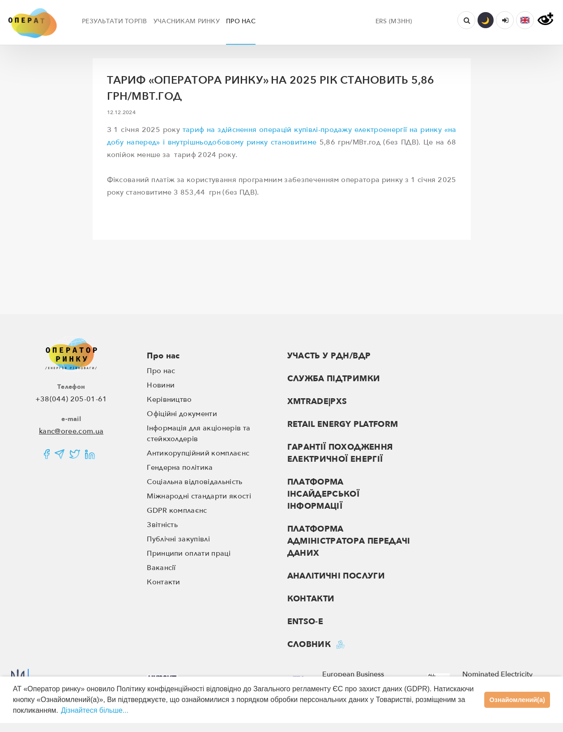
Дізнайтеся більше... (94, 710)
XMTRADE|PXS (317, 401)
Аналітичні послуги (336, 576)
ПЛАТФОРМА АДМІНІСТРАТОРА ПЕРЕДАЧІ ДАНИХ (348, 541)
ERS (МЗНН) (393, 21)
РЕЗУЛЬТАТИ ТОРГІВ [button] (114, 21)
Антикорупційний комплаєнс (198, 453)
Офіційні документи (182, 414)
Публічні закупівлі (178, 539)
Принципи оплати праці (188, 553)
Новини (161, 385)
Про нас (163, 356)
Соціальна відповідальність (194, 482)
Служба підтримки (333, 378)
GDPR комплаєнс (177, 510)
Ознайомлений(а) (517, 699)
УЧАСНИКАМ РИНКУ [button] (187, 21)
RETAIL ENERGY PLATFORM (342, 424)
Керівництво (169, 399)
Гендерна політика (180, 467)
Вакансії (161, 568)
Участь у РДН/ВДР (329, 356)
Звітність (162, 525)
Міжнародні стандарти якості (199, 496)
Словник (309, 644)
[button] (525, 20)
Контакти (163, 582)
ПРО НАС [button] (241, 21)
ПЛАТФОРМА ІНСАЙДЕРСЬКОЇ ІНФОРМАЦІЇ (323, 494)
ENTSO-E (305, 621)
